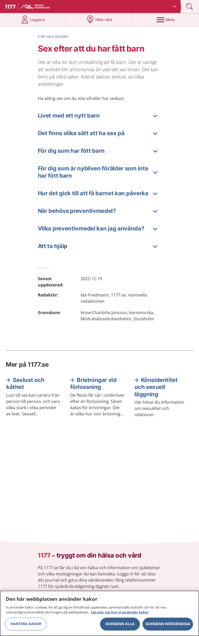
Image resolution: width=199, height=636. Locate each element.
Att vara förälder (54, 36)
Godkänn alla (119, 626)
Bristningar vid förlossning (93, 384)
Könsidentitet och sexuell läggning (156, 387)
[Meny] (165, 19)
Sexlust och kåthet (25, 384)
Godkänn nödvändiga (167, 626)
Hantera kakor (25, 626)
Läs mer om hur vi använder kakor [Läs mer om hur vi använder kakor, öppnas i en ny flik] (120, 614)
